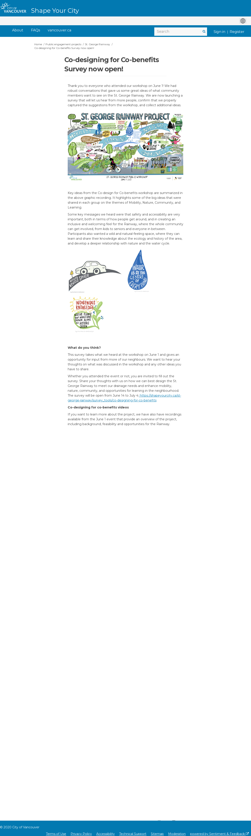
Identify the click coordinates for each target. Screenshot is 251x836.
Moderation (177, 834)
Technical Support (132, 834)
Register (237, 32)
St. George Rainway (97, 44)
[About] (17, 30)
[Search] (180, 31)
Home (38, 44)
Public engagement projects (63, 44)
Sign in (219, 32)
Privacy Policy (81, 834)
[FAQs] (35, 30)
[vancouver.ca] (59, 30)
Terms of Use (56, 834)
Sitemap (157, 834)
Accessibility (105, 834)
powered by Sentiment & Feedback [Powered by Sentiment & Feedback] (219, 834)
